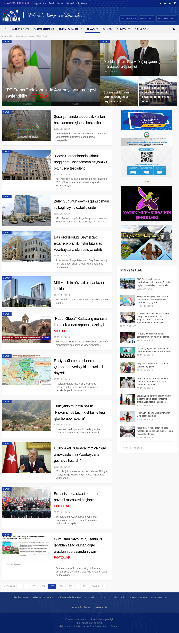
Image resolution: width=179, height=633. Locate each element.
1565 (70, 586)
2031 (85, 586)
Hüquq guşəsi (72, 3)
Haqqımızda (38, 3)
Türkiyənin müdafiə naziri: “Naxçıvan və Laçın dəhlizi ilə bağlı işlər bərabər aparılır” (80, 412)
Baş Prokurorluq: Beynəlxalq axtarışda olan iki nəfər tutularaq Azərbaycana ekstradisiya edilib (78, 243)
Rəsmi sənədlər (70, 29)
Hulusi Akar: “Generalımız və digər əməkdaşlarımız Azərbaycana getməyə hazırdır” (80, 454)
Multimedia (159, 597)
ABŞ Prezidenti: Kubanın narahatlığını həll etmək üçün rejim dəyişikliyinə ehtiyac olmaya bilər (154, 282)
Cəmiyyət (123, 29)
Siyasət (92, 29)
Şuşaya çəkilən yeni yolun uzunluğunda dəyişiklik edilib (116, 97)
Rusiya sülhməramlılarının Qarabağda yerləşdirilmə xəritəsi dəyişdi (78, 367)
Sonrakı (97, 586)
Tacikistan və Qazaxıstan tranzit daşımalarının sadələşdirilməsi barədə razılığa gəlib (152, 299)
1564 (61, 586)
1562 (43, 586)
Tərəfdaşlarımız (56, 3)
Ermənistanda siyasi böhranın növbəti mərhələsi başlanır (76, 500)
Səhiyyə (101, 607)
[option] (147, 154)
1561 (34, 586)
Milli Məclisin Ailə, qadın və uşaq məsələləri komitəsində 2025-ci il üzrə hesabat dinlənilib (155, 431)
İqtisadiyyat (138, 597)
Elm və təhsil (81, 607)
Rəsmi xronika (43, 29)
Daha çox (141, 29)
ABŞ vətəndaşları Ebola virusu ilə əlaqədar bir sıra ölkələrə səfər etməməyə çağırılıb (153, 381)
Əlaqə (84, 3)
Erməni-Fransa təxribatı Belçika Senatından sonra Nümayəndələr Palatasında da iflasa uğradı (157, 92)
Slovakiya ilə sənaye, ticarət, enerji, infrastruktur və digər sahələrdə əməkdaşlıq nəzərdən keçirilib (154, 399)
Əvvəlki (9, 586)
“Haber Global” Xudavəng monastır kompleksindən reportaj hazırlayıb (80, 324)
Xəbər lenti (20, 29)
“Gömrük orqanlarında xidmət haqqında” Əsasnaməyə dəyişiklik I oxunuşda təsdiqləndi (80, 162)
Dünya (107, 29)
